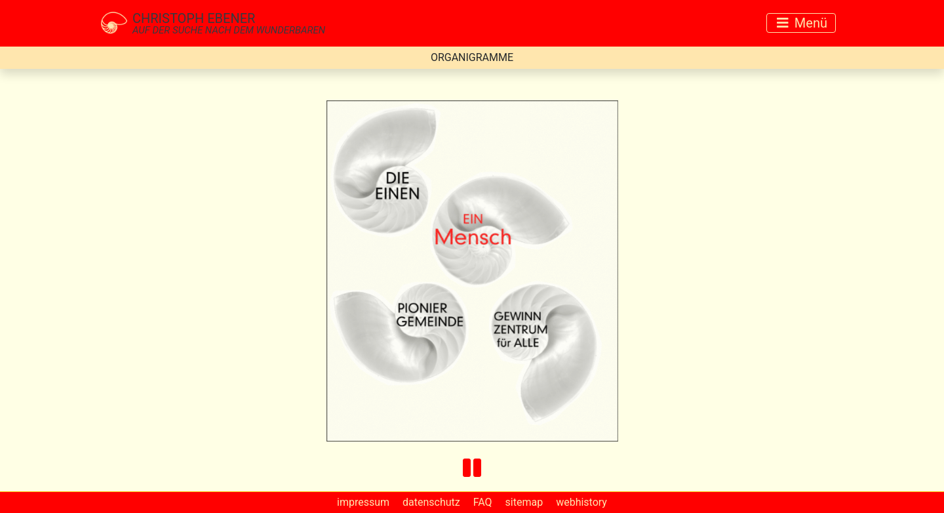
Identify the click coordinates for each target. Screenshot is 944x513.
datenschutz (431, 502)
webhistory (581, 502)
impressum (363, 502)
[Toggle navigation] (801, 23)
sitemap (524, 502)
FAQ (482, 502)
